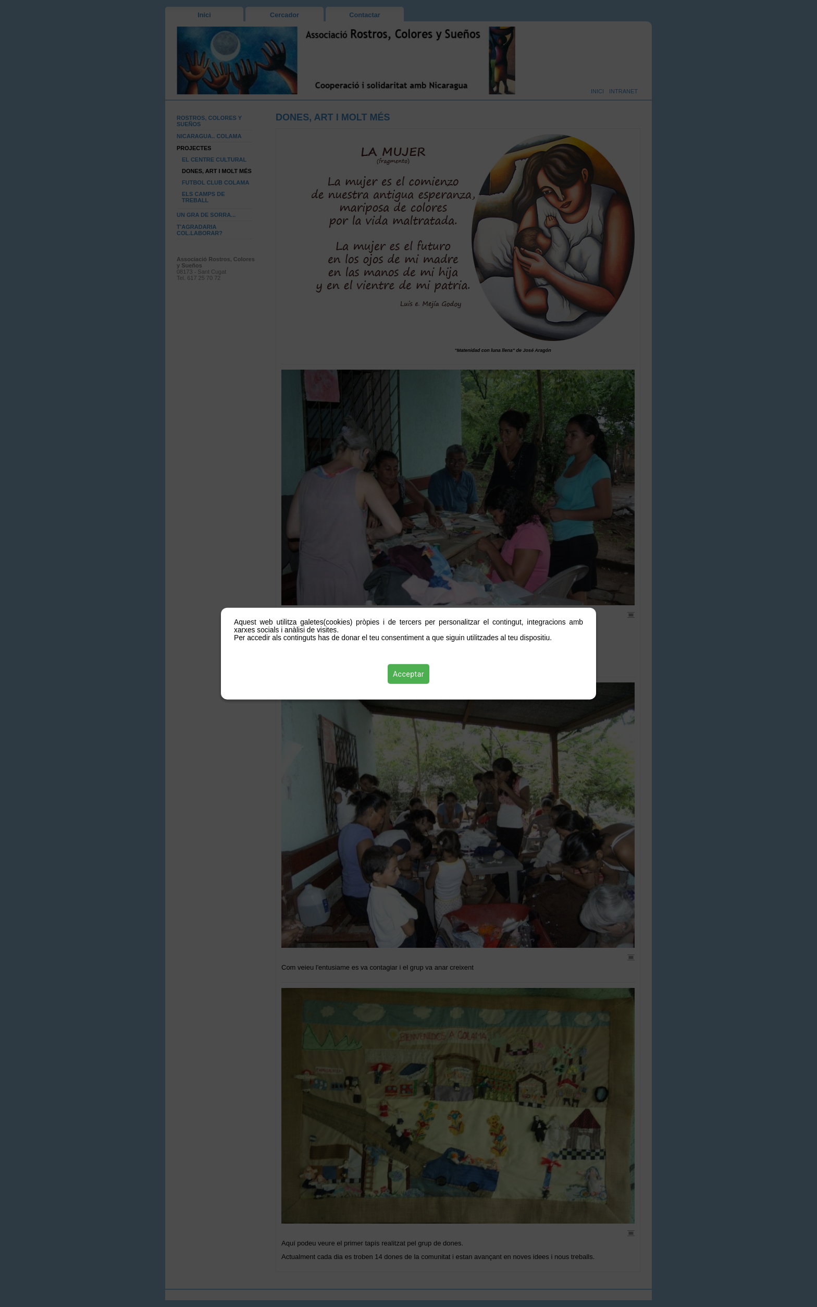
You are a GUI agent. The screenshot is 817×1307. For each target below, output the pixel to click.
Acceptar (408, 674)
